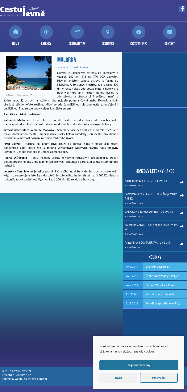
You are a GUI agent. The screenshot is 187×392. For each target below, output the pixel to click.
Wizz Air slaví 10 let (158, 267)
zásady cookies (144, 351)
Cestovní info (138, 42)
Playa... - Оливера (16, 95)
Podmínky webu (12, 379)
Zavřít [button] (118, 377)
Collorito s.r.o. (23, 375)
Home (15, 42)
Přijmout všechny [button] (138, 365)
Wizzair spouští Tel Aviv (160, 294)
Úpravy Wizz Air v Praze (160, 285)
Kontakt (169, 42)
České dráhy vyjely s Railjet (162, 276)
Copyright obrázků (35, 379)
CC (31, 95)
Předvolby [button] (158, 377)
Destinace (108, 42)
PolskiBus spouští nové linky (163, 303)
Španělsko (84, 67)
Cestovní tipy (77, 42)
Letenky (46, 42)
